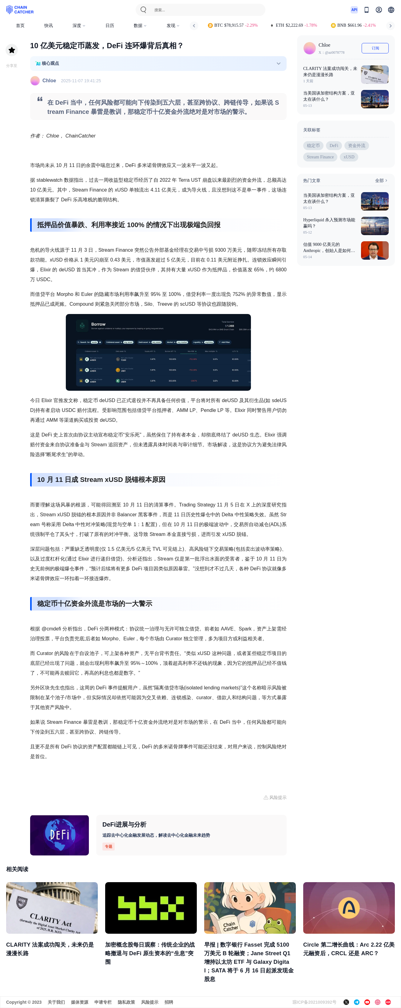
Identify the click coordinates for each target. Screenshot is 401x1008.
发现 (173, 25)
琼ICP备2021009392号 (314, 1002)
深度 (79, 25)
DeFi (334, 145)
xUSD (348, 157)
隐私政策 (126, 1002)
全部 (382, 180)
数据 (140, 25)
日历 (109, 25)
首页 (20, 25)
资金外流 (356, 145)
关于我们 (56, 1002)
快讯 (48, 25)
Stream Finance (320, 157)
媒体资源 (79, 1002)
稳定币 (313, 145)
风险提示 (149, 1002)
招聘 (169, 1002)
